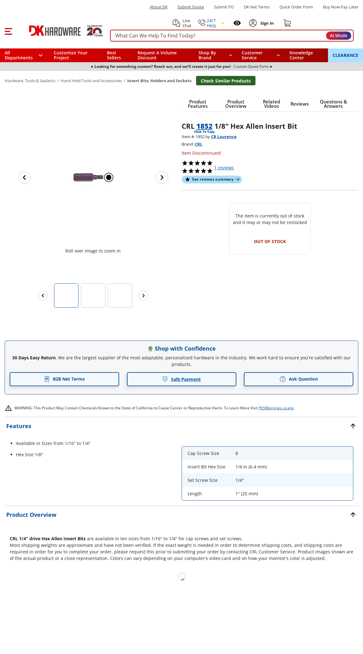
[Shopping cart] (287, 23)
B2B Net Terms (64, 379)
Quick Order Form (296, 7)
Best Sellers (114, 55)
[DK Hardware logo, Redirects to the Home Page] (59, 31)
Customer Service (252, 55)
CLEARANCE (345, 55)
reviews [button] (224, 168)
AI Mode (338, 35)
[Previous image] (24, 177)
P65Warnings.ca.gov (276, 408)
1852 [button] (204, 126)
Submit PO (224, 7)
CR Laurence (224, 136)
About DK (159, 7)
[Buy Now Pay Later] (340, 6)
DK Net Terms (257, 7)
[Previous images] (43, 296)
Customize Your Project (71, 55)
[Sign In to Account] (266, 23)
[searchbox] (231, 35)
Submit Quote (191, 7)
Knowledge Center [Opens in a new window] (301, 55)
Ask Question (299, 379)
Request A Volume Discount (157, 55)
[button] (8, 30)
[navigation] (261, 55)
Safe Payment (181, 379)
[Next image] (162, 177)
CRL (198, 144)
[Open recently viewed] (237, 23)
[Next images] (144, 296)
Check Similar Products (226, 81)
